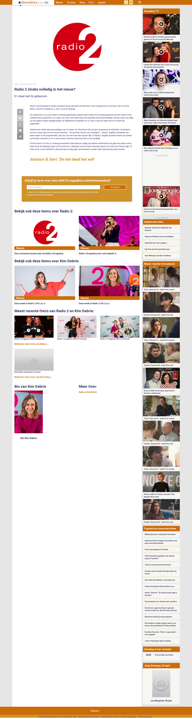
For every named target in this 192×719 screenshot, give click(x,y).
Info (74, 717)
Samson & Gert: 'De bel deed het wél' (62, 159)
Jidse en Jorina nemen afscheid (158, 565)
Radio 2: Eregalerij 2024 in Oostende (72, 339)
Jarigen (101, 2)
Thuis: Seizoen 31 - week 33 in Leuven (159, 340)
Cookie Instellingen (128, 717)
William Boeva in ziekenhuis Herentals (160, 534)
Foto (91, 2)
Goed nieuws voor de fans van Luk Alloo (161, 602)
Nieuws (59, 2)
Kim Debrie (92, 392)
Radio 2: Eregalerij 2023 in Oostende (115, 339)
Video (82, 2)
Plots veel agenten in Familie (156, 549)
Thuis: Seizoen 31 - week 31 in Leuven (159, 469)
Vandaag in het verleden (157, 649)
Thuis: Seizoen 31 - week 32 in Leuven (159, 418)
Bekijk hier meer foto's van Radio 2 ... (31, 344)
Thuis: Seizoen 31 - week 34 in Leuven (159, 290)
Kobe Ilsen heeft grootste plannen (158, 617)
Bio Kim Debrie (28, 438)
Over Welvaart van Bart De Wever (158, 256)
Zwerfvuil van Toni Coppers (156, 243)
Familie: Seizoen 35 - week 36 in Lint (158, 365)
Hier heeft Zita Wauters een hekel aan (160, 580)
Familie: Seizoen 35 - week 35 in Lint (158, 444)
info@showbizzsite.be (110, 717)
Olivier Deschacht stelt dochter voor (159, 586)
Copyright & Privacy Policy (89, 717)
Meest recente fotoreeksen (159, 263)
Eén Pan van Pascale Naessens (157, 249)
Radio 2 (82, 392)
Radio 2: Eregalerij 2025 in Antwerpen (29, 339)
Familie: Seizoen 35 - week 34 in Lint (158, 522)
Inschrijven (115, 187)
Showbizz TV (151, 11)
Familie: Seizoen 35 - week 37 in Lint (158, 315)
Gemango (148, 717)
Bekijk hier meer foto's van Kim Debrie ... (33, 377)
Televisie (71, 2)
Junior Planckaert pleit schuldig (158, 641)
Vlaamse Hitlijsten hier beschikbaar (159, 237)
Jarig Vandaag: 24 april (157, 665)
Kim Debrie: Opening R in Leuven (27, 372)
